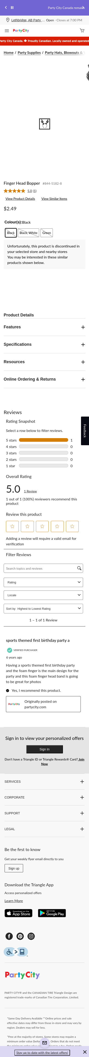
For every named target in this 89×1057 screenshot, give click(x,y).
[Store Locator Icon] (7, 20)
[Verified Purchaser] (22, 650)
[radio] (10, 233)
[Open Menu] (7, 31)
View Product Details (20, 198)
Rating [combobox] (45, 582)
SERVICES (44, 781)
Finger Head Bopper (22, 183)
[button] (12, 526)
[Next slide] (83, 8)
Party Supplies (29, 52)
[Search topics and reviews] (43, 568)
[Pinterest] (20, 936)
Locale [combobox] (45, 595)
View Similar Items (54, 198)
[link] (22, 191)
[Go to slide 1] (44, 123)
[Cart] (82, 30)
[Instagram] (31, 936)
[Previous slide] (6, 8)
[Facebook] (9, 936)
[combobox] (47, 608)
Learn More (14, 900)
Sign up (13, 868)
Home (8, 52)
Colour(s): (13, 222)
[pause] (12, 8)
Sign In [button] (45, 749)
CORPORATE (44, 797)
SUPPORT (44, 813)
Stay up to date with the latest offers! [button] (42, 1052)
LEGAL (44, 829)
